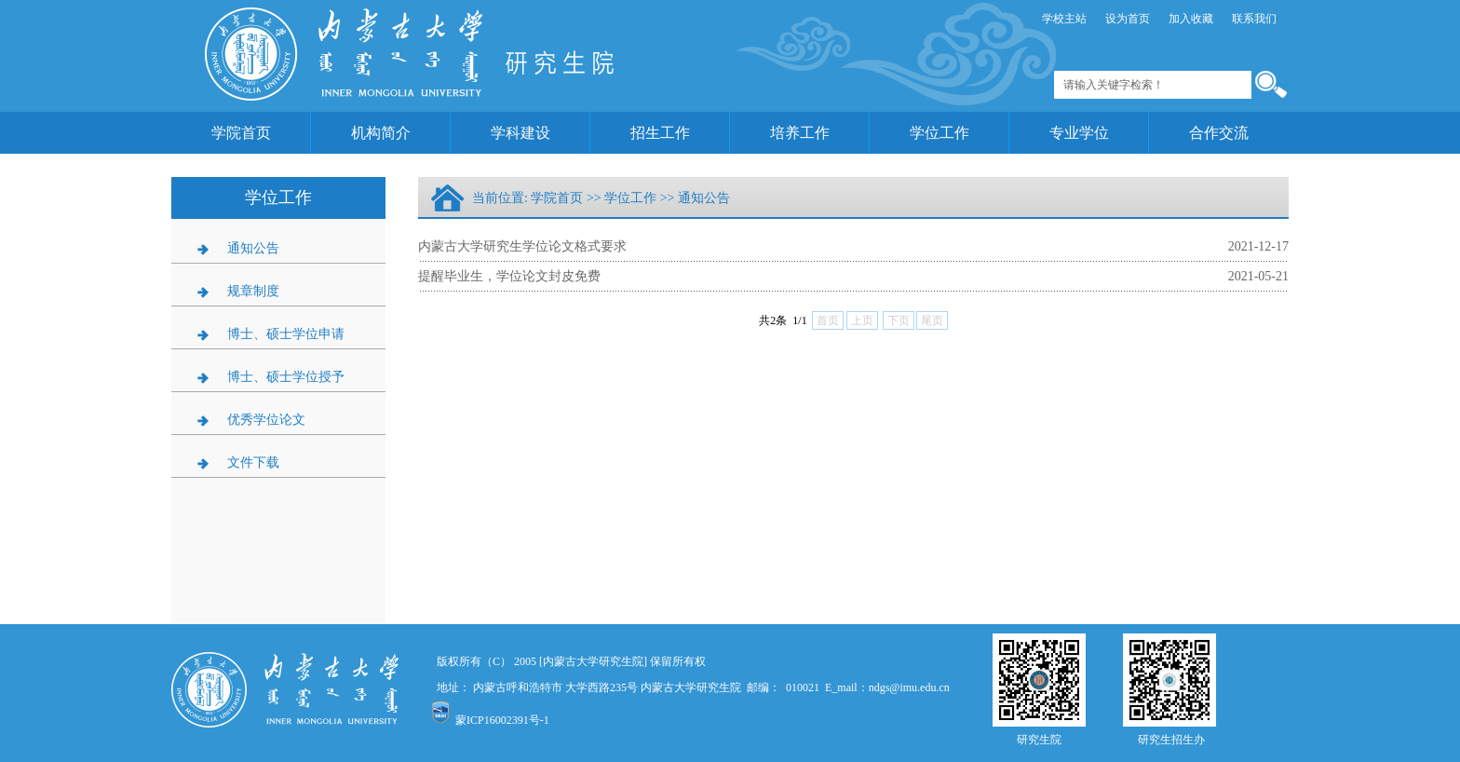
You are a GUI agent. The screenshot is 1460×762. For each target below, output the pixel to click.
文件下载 (253, 462)
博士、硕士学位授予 (286, 377)
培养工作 (800, 133)
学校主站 (1064, 18)
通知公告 (253, 248)
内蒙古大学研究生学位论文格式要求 (522, 246)
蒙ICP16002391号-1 (502, 720)
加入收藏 (1191, 18)
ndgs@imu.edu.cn (909, 687)
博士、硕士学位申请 (286, 334)
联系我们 (1254, 18)
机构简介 (381, 133)
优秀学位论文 (266, 420)
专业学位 (1079, 133)
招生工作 (660, 133)
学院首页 (241, 133)
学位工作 (939, 133)
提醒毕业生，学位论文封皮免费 (509, 276)
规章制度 (253, 291)
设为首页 (1127, 18)
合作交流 (1219, 133)
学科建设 (520, 133)
